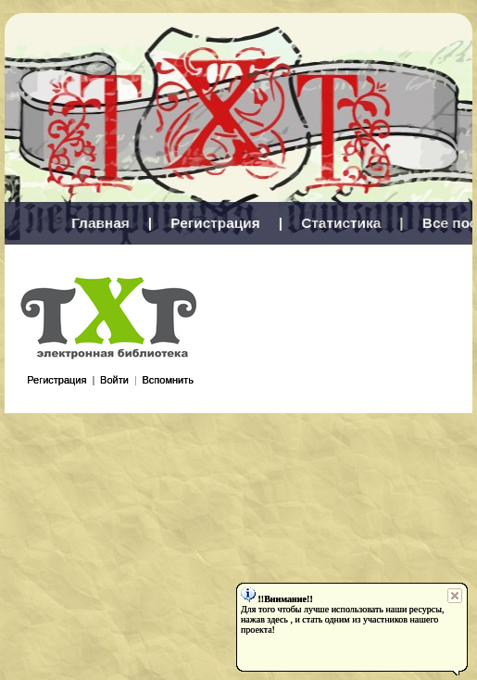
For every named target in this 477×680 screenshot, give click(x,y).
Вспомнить (167, 379)
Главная (100, 223)
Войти (114, 379)
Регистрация (214, 223)
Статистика (341, 223)
